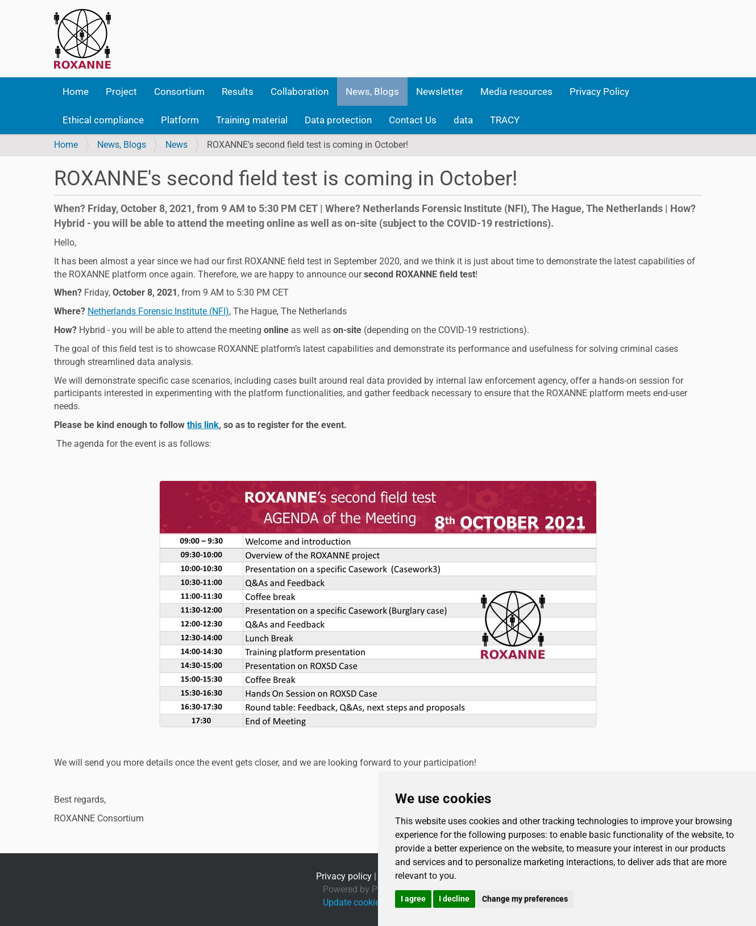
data (463, 120)
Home (76, 91)
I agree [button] (413, 898)
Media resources (516, 91)
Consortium (179, 91)
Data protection (338, 120)
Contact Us (413, 120)
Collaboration (300, 91)
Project (121, 91)
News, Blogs (372, 91)
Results (238, 91)
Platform (180, 120)
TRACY (505, 120)
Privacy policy (344, 876)
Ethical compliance (103, 120)
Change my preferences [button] (525, 898)
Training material (252, 120)
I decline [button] (454, 898)
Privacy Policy (599, 91)
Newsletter (439, 91)
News (176, 144)
